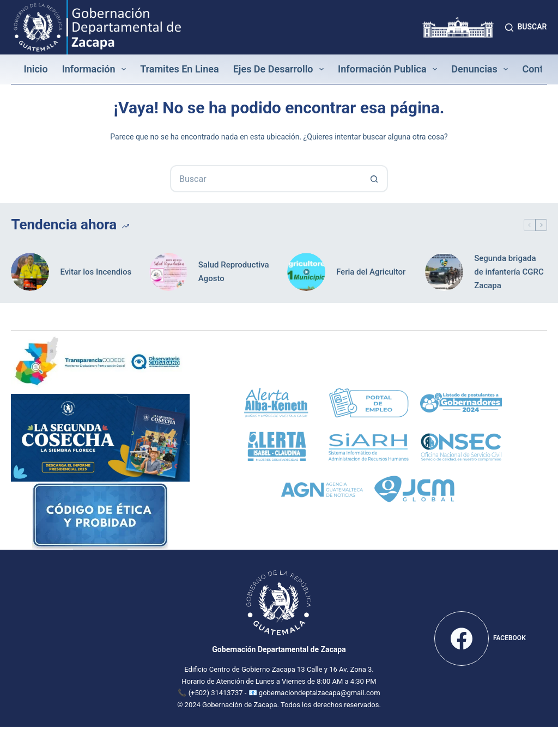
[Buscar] (526, 27)
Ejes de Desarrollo (280, 69)
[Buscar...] (265, 178)
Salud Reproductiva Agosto (233, 271)
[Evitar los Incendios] (30, 272)
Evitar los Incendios (95, 272)
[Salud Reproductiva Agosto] (168, 272)
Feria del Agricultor (370, 272)
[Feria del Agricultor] (306, 272)
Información (96, 69)
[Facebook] (480, 638)
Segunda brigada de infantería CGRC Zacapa (508, 271)
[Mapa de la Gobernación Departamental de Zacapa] (78, 636)
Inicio (35, 69)
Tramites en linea (179, 69)
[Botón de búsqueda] (374, 178)
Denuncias (481, 69)
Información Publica (389, 69)
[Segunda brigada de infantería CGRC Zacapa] (444, 272)
